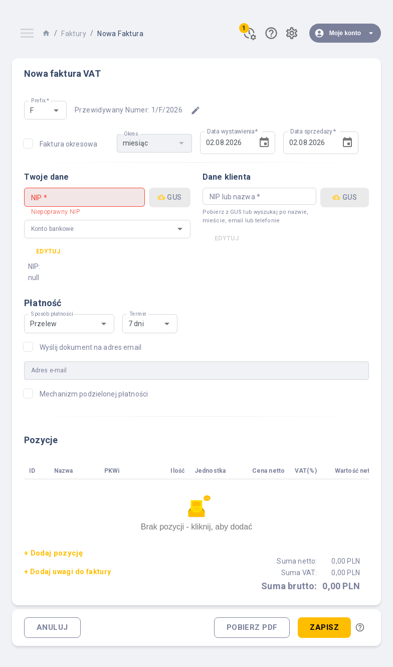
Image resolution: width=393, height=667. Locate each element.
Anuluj (52, 627)
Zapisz (324, 627)
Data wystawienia (232, 131)
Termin (137, 314)
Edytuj (48, 251)
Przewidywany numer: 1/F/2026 (128, 110)
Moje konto (345, 33)
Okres (131, 133)
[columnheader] (36, 471)
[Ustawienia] (291, 33)
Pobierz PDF (252, 627)
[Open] (56, 110)
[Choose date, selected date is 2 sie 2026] (264, 142)
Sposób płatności (52, 314)
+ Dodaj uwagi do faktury (67, 572)
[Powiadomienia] (249, 33)
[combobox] (37, 110)
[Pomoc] (271, 33)
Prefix (40, 101)
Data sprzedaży (313, 131)
